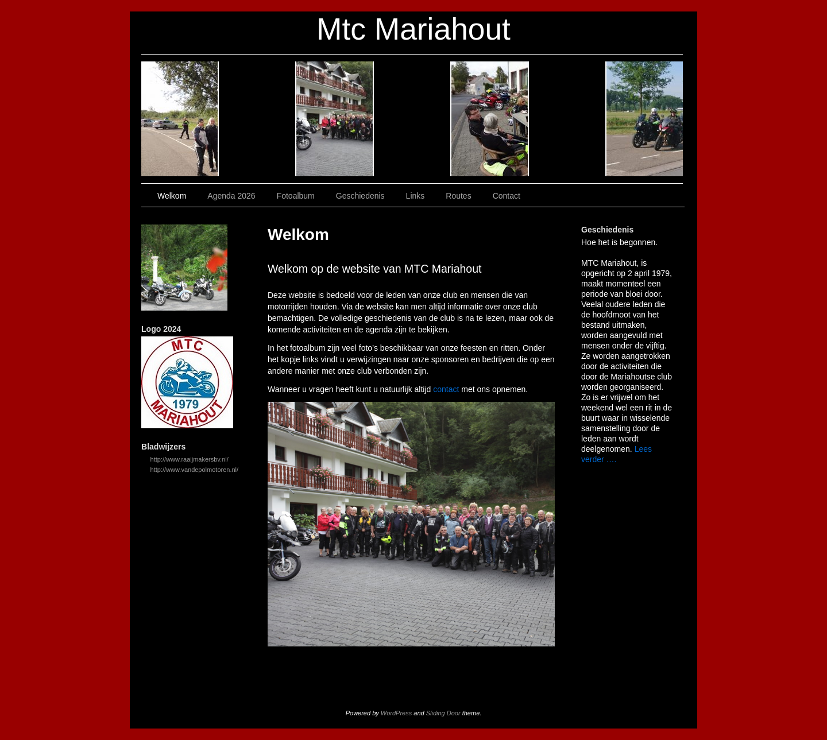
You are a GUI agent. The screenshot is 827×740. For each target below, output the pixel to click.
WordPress (396, 713)
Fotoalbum (335, 118)
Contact (644, 118)
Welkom (180, 118)
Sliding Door (443, 713)
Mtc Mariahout (413, 29)
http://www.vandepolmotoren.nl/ (194, 469)
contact (446, 389)
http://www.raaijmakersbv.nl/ (189, 459)
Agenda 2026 (257, 118)
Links (490, 118)
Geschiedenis (412, 118)
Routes (567, 118)
